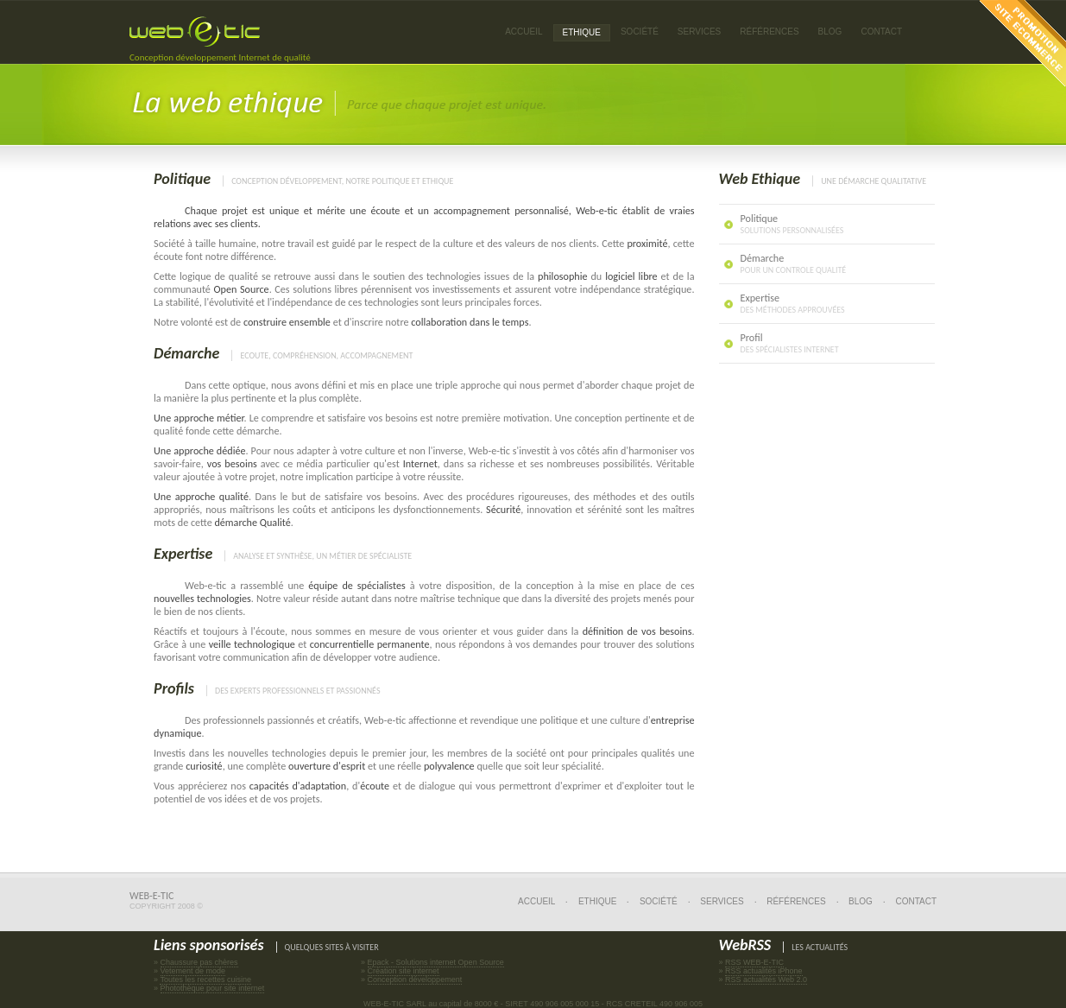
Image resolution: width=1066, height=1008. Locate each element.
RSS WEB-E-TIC (754, 962)
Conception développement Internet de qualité (220, 57)
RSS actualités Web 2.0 (766, 979)
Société (640, 31)
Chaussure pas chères (199, 962)
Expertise (183, 553)
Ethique (597, 901)
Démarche (186, 353)
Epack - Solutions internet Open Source (436, 962)
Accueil (523, 31)
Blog (830, 31)
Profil (790, 343)
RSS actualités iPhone (764, 971)
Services (721, 901)
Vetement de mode (193, 971)
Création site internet (403, 971)
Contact (881, 31)
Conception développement (415, 979)
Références (795, 901)
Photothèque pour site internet (213, 988)
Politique (182, 178)
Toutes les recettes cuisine (205, 979)
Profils (174, 688)
